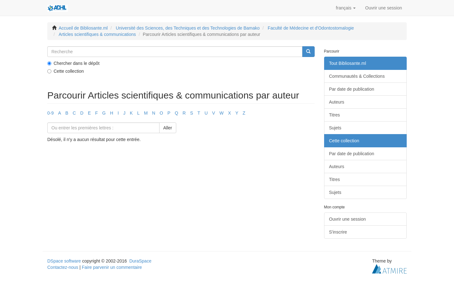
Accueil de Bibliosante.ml (83, 28)
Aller (167, 127)
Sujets (335, 127)
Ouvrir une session (347, 219)
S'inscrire (338, 232)
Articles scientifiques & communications (97, 34)
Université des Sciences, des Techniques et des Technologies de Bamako (187, 28)
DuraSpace (140, 260)
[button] (345, 8)
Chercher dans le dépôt (73, 63)
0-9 (50, 113)
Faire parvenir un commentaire (112, 267)
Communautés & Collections (357, 76)
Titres (334, 114)
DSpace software (64, 260)
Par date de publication (351, 89)
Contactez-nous (62, 267)
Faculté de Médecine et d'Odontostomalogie (311, 28)
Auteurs (336, 102)
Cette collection (65, 71)
